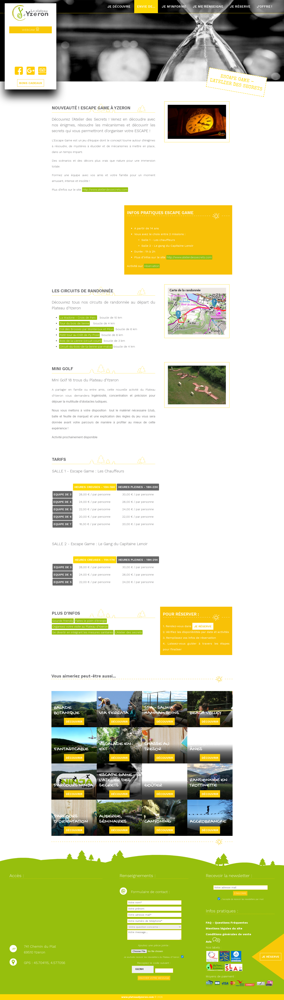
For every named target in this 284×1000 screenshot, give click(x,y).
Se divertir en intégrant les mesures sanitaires (82, 632)
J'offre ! (264, 6)
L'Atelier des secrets (128, 632)
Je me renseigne (208, 6)
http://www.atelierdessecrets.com (105, 189)
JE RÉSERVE (203, 626)
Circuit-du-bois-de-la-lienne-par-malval (86, 346)
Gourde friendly (62, 620)
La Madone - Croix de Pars (78, 317)
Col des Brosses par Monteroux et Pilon (86, 329)
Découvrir (74, 721)
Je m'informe (174, 6)
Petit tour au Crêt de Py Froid (79, 335)
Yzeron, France (30, 49)
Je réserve (240, 6)
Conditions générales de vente (228, 934)
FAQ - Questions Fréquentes (227, 922)
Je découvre (118, 6)
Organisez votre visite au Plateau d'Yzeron (80, 626)
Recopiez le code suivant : (154, 962)
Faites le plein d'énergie (90, 620)
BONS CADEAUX (30, 83)
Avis (213, 941)
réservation (151, 266)
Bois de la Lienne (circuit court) (80, 340)
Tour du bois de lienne (74, 323)
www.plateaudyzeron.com (137, 997)
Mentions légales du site (224, 928)
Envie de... (146, 6)
